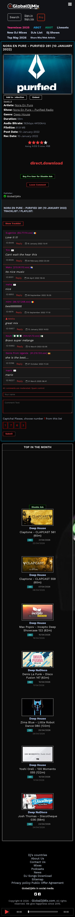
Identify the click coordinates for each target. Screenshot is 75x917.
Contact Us (37, 862)
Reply (19, 243)
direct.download (46, 163)
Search (14, 17)
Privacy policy (21, 882)
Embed (35, 97)
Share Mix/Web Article (42, 37)
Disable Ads (38, 507)
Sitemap (37, 879)
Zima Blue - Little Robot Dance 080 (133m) (37, 724)
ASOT (49, 27)
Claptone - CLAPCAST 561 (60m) (37, 533)
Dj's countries (37, 855)
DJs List (36, 32)
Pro (41, 17)
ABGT (37, 27)
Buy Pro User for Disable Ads (37, 176)
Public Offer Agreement (47, 882)
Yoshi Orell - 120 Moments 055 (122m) (37, 770)
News (37, 872)
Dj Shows (53, 32)
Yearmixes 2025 (18, 27)
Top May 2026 (16, 37)
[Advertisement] (38, 153)
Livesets (63, 27)
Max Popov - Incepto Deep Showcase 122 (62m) (37, 628)
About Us (37, 858)
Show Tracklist (13, 223)
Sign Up (29, 19)
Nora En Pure (24, 105)
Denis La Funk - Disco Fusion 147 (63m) (37, 675)
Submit (9, 434)
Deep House (22, 114)
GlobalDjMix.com (43, 900)
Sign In (28, 15)
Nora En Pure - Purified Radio (33, 109)
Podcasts (37, 869)
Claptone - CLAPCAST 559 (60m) (37, 580)
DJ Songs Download (38, 876)
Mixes (37, 865)
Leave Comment (37, 185)
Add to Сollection (15, 97)
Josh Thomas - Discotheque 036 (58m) (37, 817)
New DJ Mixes (17, 32)
